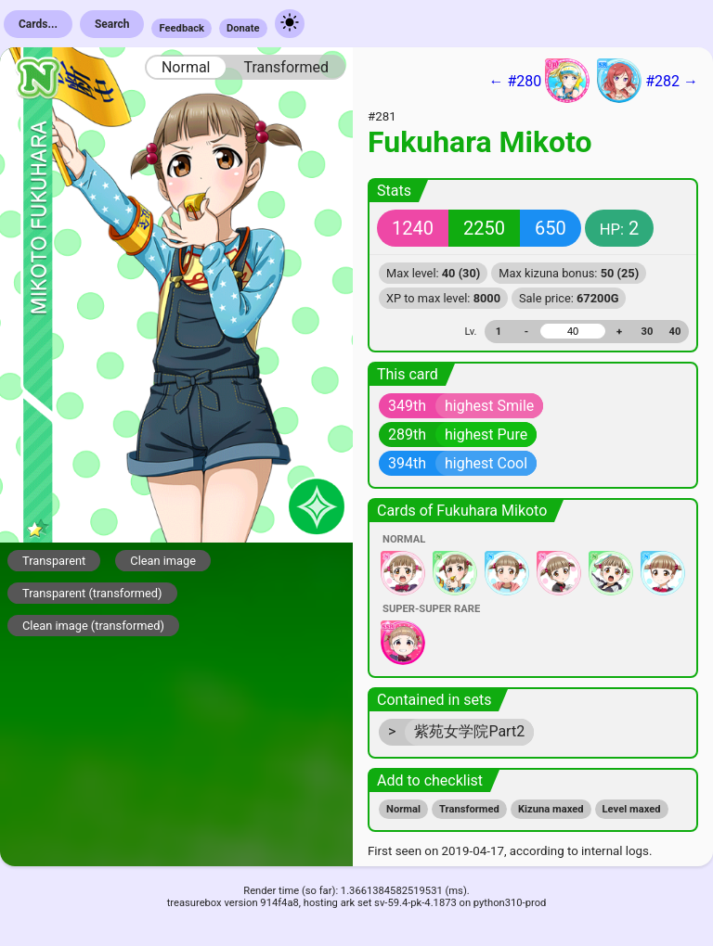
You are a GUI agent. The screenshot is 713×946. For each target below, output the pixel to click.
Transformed (286, 67)
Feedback (181, 28)
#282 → (647, 80)
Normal (186, 67)
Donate (243, 28)
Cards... (38, 24)
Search (112, 24)
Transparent (53, 561)
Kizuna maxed (551, 809)
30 (648, 332)
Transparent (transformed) (92, 593)
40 (675, 332)
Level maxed (632, 809)
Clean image (163, 561)
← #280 (539, 80)
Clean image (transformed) (93, 626)
